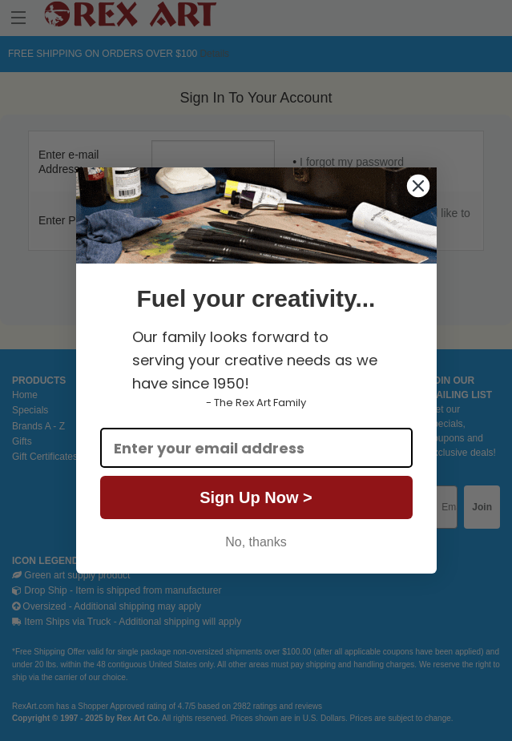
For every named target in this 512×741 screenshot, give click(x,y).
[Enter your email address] (256, 448)
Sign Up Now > (256, 497)
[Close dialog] (418, 186)
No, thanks (255, 542)
